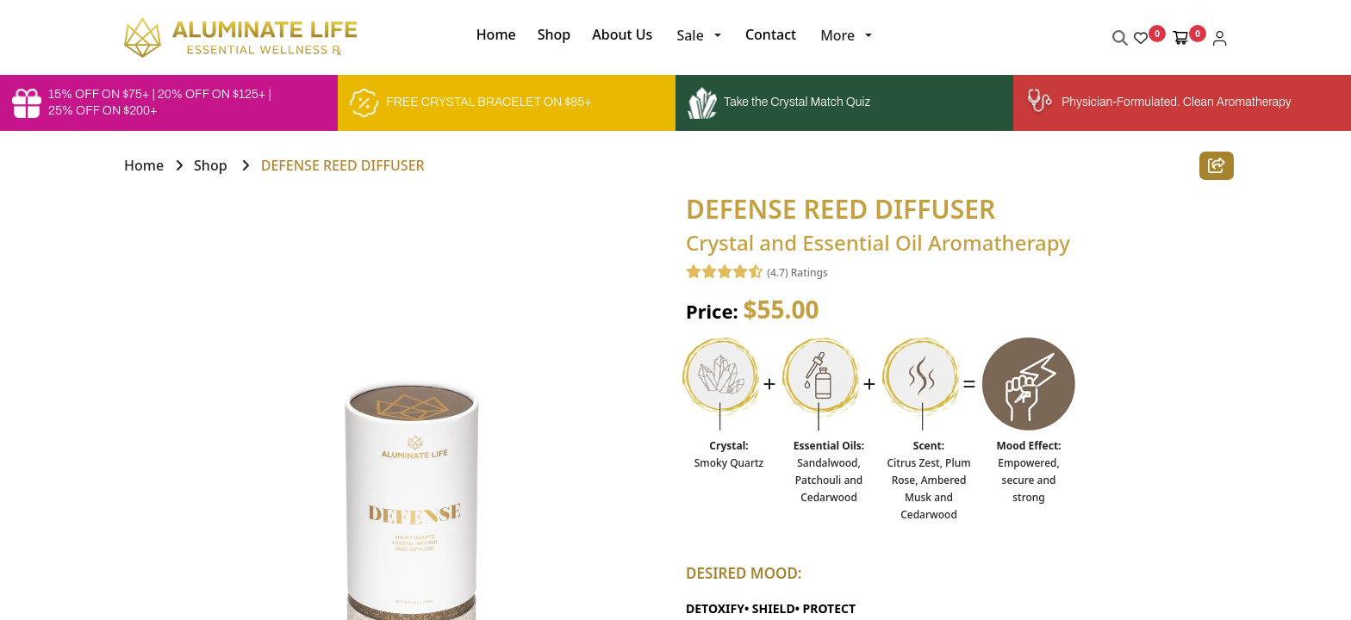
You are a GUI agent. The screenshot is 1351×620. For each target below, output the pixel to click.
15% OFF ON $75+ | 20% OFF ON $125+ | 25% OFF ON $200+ (141, 102)
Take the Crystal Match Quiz (779, 103)
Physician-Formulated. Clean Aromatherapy (1158, 103)
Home (144, 165)
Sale (689, 35)
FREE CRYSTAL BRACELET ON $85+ (471, 103)
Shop (210, 165)
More (837, 35)
